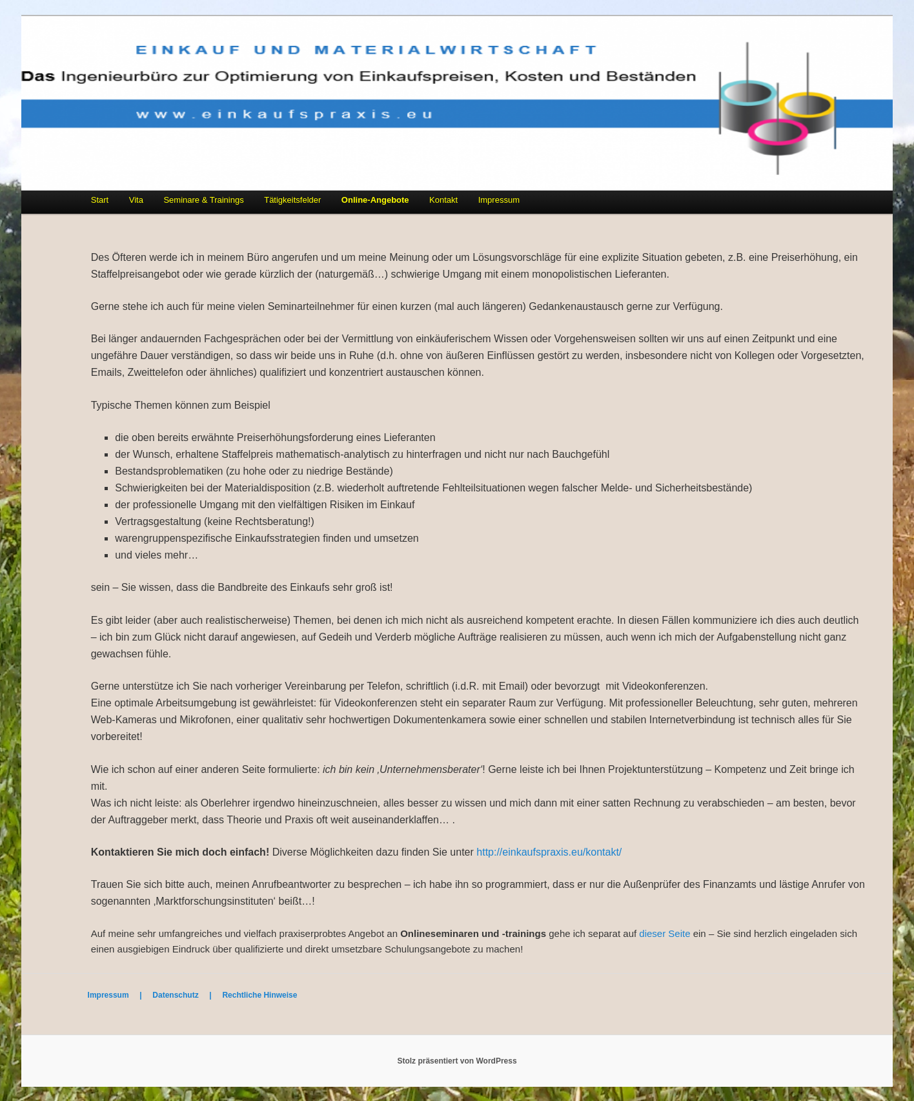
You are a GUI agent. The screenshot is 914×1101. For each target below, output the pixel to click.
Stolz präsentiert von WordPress (456, 1060)
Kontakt (443, 200)
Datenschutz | (187, 995)
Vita (136, 200)
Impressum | (120, 995)
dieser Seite (664, 933)
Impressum (499, 200)
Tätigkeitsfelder (292, 200)
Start (99, 200)
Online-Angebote (375, 200)
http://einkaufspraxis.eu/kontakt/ (549, 852)
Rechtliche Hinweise (259, 995)
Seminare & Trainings (203, 200)
